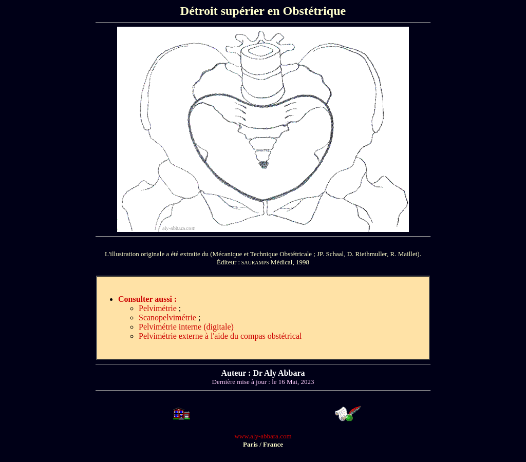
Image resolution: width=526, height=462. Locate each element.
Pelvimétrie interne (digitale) (186, 326)
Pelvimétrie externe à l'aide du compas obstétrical (220, 336)
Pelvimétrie (158, 308)
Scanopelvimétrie (167, 317)
